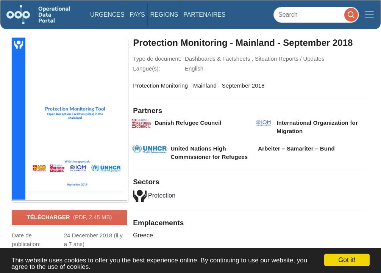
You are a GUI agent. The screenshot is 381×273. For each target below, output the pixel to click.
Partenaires (204, 14)
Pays (137, 14)
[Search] (316, 14)
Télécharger (69, 217)
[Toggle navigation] (369, 15)
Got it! (346, 260)
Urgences (107, 14)
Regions (164, 14)
